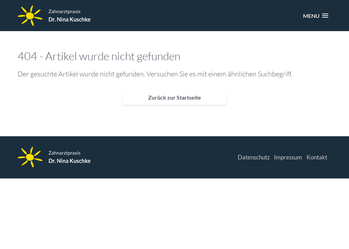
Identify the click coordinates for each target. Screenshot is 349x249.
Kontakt (316, 157)
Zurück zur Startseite (174, 97)
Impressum (288, 157)
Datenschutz (254, 157)
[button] (316, 15)
